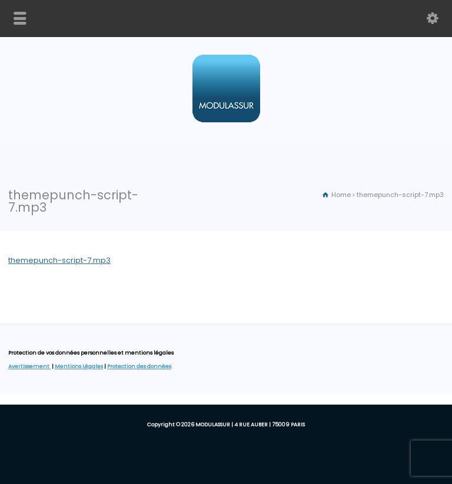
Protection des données (139, 366)
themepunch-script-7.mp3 (59, 260)
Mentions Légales (79, 366)
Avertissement (29, 366)
